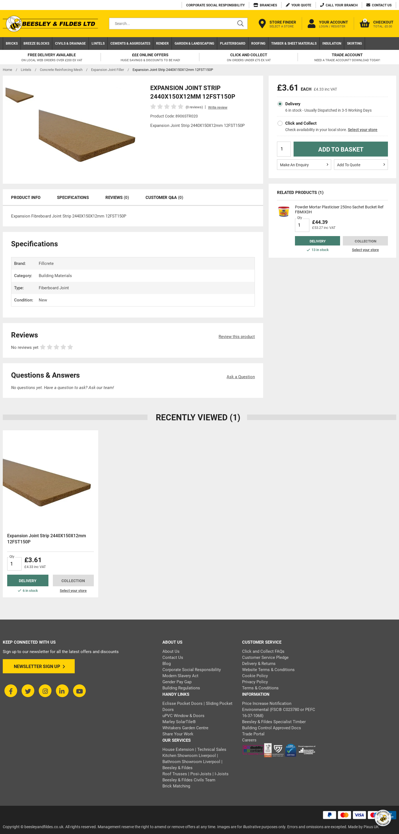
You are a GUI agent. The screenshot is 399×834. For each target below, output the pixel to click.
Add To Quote (361, 165)
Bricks (12, 43)
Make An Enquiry (304, 165)
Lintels (98, 43)
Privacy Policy (255, 681)
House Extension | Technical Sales (194, 749)
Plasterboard (232, 43)
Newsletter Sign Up (39, 666)
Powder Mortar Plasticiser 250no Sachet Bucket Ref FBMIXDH (339, 209)
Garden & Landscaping (194, 43)
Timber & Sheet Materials (294, 43)
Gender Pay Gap (176, 681)
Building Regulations (181, 687)
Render (162, 43)
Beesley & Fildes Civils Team (188, 779)
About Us (171, 651)
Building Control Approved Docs (271, 727)
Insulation (331, 43)
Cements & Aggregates (130, 43)
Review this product (237, 336)
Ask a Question (241, 376)
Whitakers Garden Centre (185, 727)
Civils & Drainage (70, 43)
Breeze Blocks (36, 43)
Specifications (73, 197)
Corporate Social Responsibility (191, 669)
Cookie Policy (255, 675)
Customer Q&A (164, 197)
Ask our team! (101, 387)
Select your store (362, 129)
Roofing (258, 43)
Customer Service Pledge (265, 657)
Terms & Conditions (260, 687)
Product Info (25, 197)
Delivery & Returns (259, 663)
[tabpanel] (50, 513)
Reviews (117, 197)
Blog (166, 663)
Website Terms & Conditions (268, 669)
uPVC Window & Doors (183, 715)
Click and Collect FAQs (263, 651)
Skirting (354, 43)
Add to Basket (341, 149)
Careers (249, 740)
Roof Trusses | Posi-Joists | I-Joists (195, 773)
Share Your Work (177, 733)
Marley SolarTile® (179, 721)
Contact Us (172, 657)
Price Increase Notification (266, 703)
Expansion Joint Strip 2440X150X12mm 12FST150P (46, 538)
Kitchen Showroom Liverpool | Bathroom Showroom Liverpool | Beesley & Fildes (192, 761)
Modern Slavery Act (180, 675)
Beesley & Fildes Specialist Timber (274, 721)
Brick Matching (176, 786)
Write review (217, 107)
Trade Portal (253, 733)
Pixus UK (371, 827)
